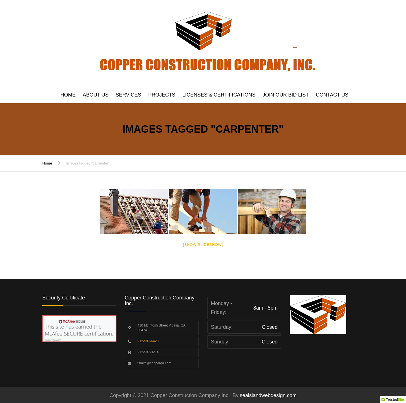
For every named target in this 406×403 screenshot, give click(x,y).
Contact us (332, 95)
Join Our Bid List (285, 95)
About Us (96, 95)
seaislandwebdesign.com (268, 395)
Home (68, 95)
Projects (161, 95)
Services (128, 95)
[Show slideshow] (203, 244)
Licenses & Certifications (218, 95)
